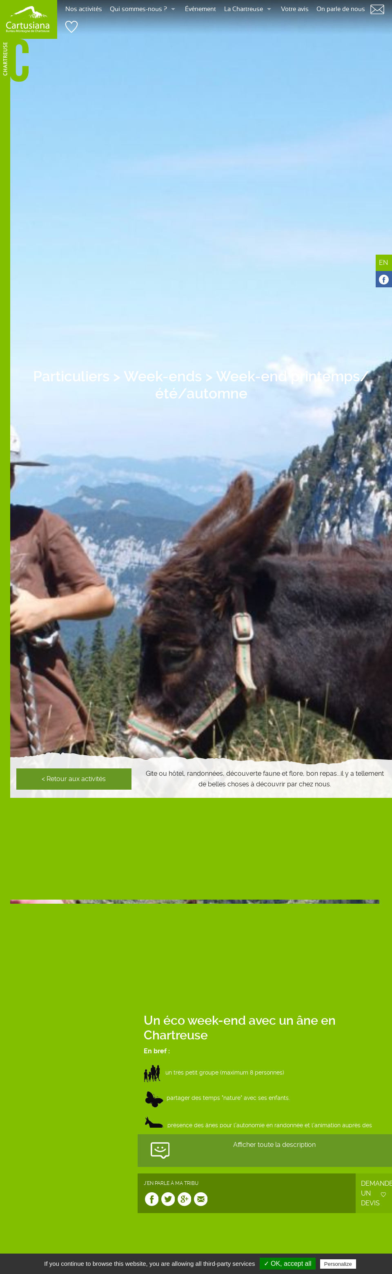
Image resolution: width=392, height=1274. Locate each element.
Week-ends (163, 376)
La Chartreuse (243, 9)
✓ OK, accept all (288, 1263)
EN (383, 262)
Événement (200, 9)
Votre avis (295, 9)
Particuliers (71, 376)
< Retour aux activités (74, 779)
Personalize (338, 1264)
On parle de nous (340, 9)
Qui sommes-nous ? (138, 9)
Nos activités (83, 9)
